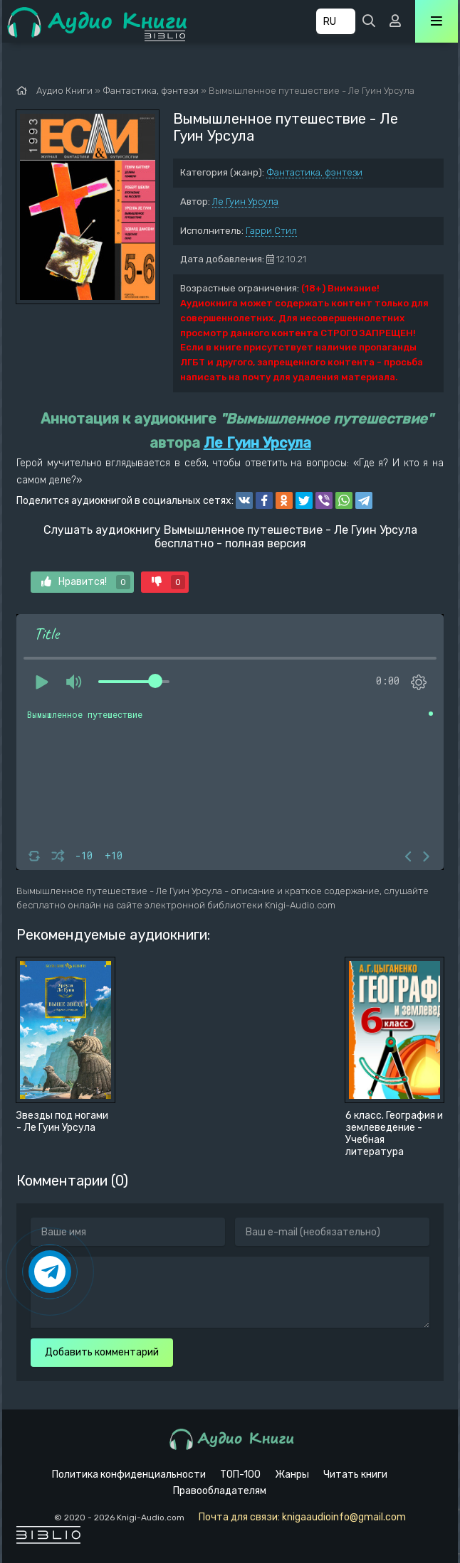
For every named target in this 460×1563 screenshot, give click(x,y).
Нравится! (85, 582)
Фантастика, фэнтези (314, 172)
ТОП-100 (240, 1474)
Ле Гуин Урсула (245, 201)
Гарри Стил (271, 230)
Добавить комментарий (102, 1352)
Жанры (292, 1474)
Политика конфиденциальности (129, 1474)
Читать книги (355, 1474)
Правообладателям (219, 1491)
